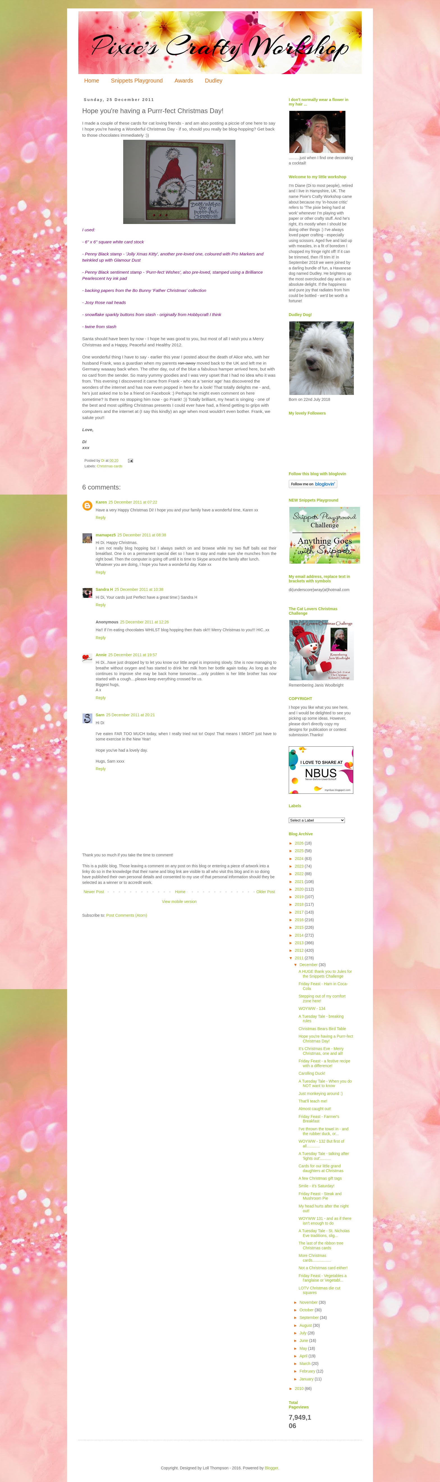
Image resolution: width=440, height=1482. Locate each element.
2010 (300, 1388)
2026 (300, 843)
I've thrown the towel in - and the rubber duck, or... (324, 1131)
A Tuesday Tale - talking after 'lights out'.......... (324, 1156)
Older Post (265, 891)
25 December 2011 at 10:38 (138, 589)
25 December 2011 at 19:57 (132, 655)
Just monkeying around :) (321, 1093)
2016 (300, 920)
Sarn (100, 715)
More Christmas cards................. (315, 1258)
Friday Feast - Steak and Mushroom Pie (320, 1196)
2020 (300, 889)
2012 (300, 950)
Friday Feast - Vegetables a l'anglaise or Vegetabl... (323, 1278)
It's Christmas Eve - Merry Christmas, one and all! (321, 1051)
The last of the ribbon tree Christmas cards (321, 1245)
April (303, 1356)
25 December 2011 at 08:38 (142, 535)
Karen (101, 502)
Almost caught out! (315, 1108)
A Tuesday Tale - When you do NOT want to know (325, 1083)
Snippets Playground (137, 80)
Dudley (213, 80)
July (303, 1333)
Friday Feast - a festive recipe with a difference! (324, 1063)
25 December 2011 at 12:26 (144, 622)
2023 (300, 866)
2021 (300, 881)
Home (91, 80)
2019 (300, 897)
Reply (101, 517)
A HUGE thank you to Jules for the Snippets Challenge (325, 973)
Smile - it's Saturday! (316, 1186)
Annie (101, 655)
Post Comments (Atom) (126, 915)
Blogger (271, 1468)
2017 (300, 912)
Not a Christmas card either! (323, 1268)
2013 (300, 943)
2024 (300, 858)
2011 (300, 958)
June (304, 1340)
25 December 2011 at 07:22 (133, 502)
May (303, 1348)
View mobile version (179, 901)
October (307, 1310)
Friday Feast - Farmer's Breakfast (319, 1119)
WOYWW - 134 (312, 1008)
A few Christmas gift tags (320, 1178)
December (308, 964)
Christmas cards (109, 466)
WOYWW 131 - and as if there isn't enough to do (325, 1220)
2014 (300, 935)
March (305, 1363)
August (306, 1325)
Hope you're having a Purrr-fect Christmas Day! (326, 1038)
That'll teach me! (313, 1101)
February (307, 1371)
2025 (300, 851)
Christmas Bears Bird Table (322, 1028)
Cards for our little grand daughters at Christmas (321, 1168)
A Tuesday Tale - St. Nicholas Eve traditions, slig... (324, 1233)
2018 (300, 904)
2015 (300, 927)
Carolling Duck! (312, 1073)
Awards (184, 80)
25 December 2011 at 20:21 (130, 715)
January (307, 1379)
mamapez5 (106, 535)
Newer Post (94, 891)
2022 (300, 874)
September (309, 1317)
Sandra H (104, 589)
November (308, 1302)
